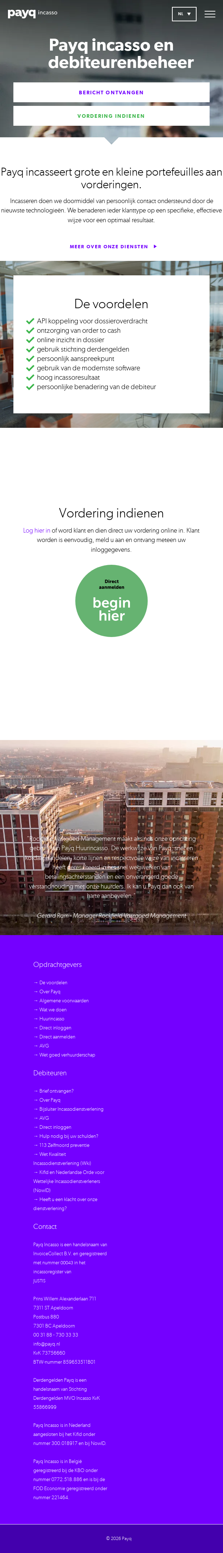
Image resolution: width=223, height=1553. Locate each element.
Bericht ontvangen (111, 92)
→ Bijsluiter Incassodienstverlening (68, 1109)
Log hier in (36, 531)
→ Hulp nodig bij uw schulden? (65, 1136)
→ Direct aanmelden (54, 1037)
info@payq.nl (46, 1344)
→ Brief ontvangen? (53, 1091)
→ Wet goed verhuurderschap (64, 1055)
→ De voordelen (50, 982)
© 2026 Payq (118, 1538)
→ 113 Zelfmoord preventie (61, 1145)
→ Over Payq (46, 991)
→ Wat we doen (50, 1009)
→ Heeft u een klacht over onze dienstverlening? (65, 1204)
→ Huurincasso (48, 1018)
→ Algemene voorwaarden (61, 1000)
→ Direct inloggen (52, 1028)
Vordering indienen (111, 116)
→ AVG (41, 1046)
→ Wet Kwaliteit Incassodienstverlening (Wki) (62, 1159)
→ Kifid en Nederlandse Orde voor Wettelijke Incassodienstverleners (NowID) (68, 1181)
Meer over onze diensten (113, 246)
